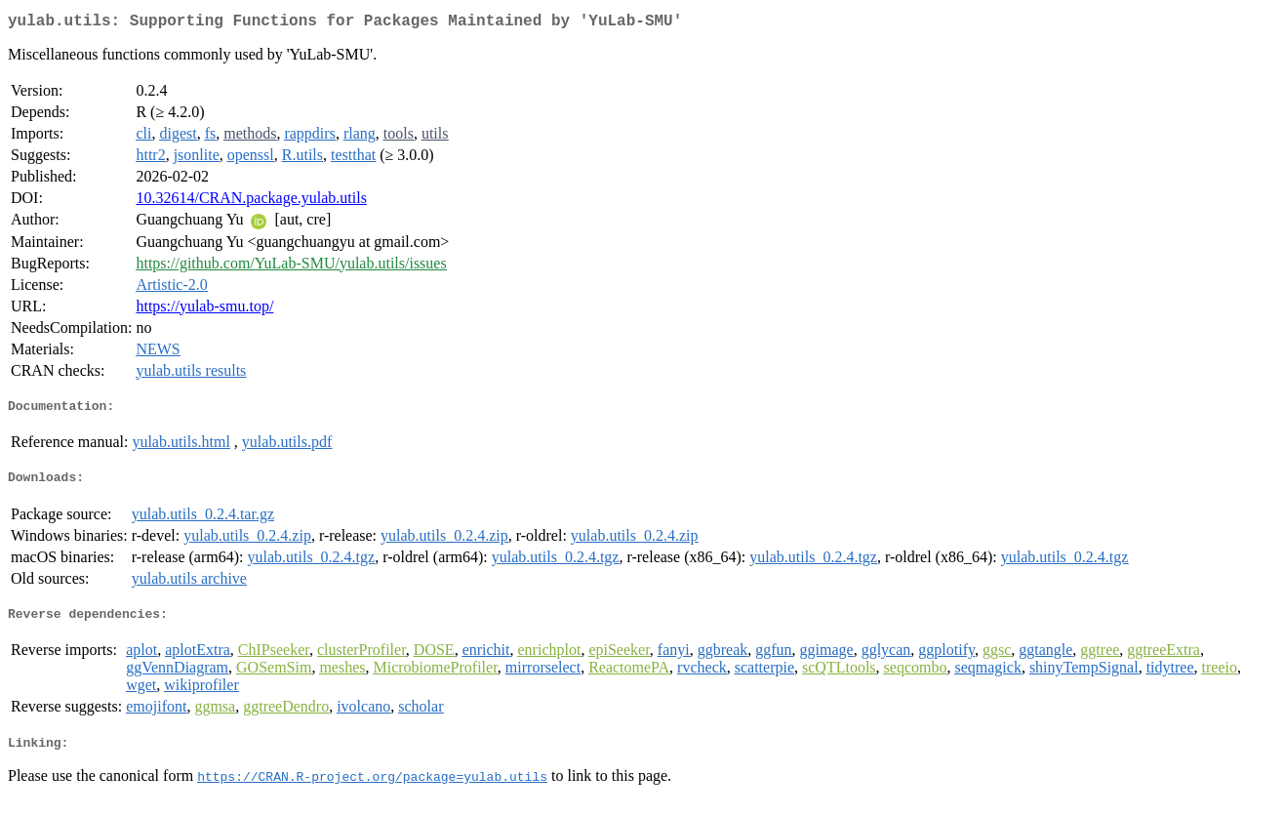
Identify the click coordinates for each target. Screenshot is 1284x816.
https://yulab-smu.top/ (204, 310)
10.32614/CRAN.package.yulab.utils (251, 201)
